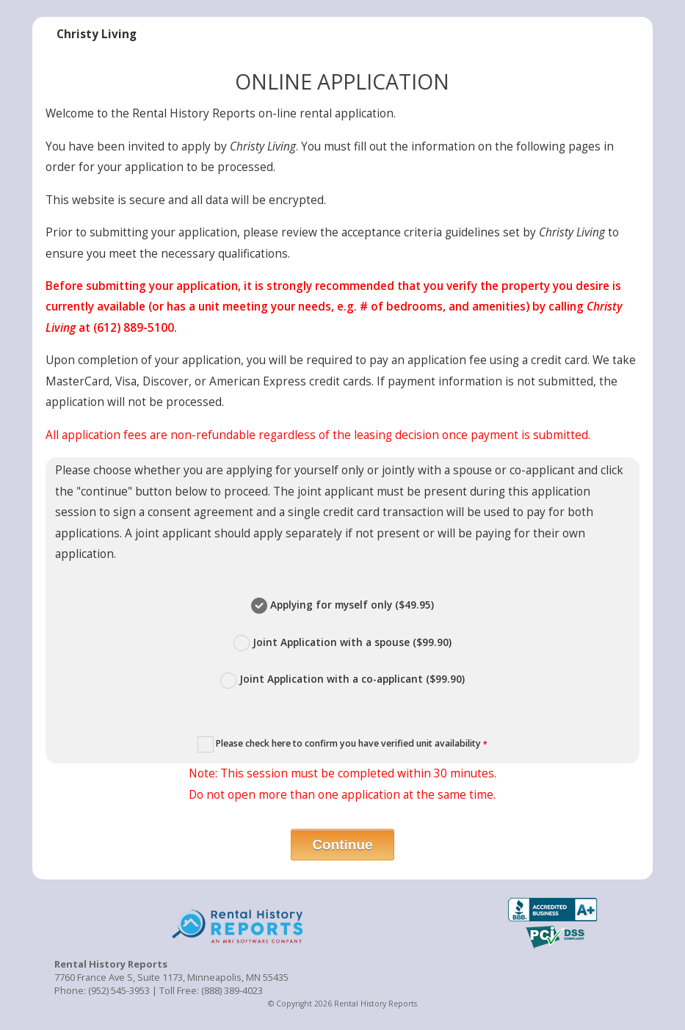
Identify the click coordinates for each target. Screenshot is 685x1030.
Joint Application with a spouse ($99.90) (342, 643)
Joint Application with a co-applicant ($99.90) (342, 680)
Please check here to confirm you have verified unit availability (342, 744)
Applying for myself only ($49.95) (342, 606)
